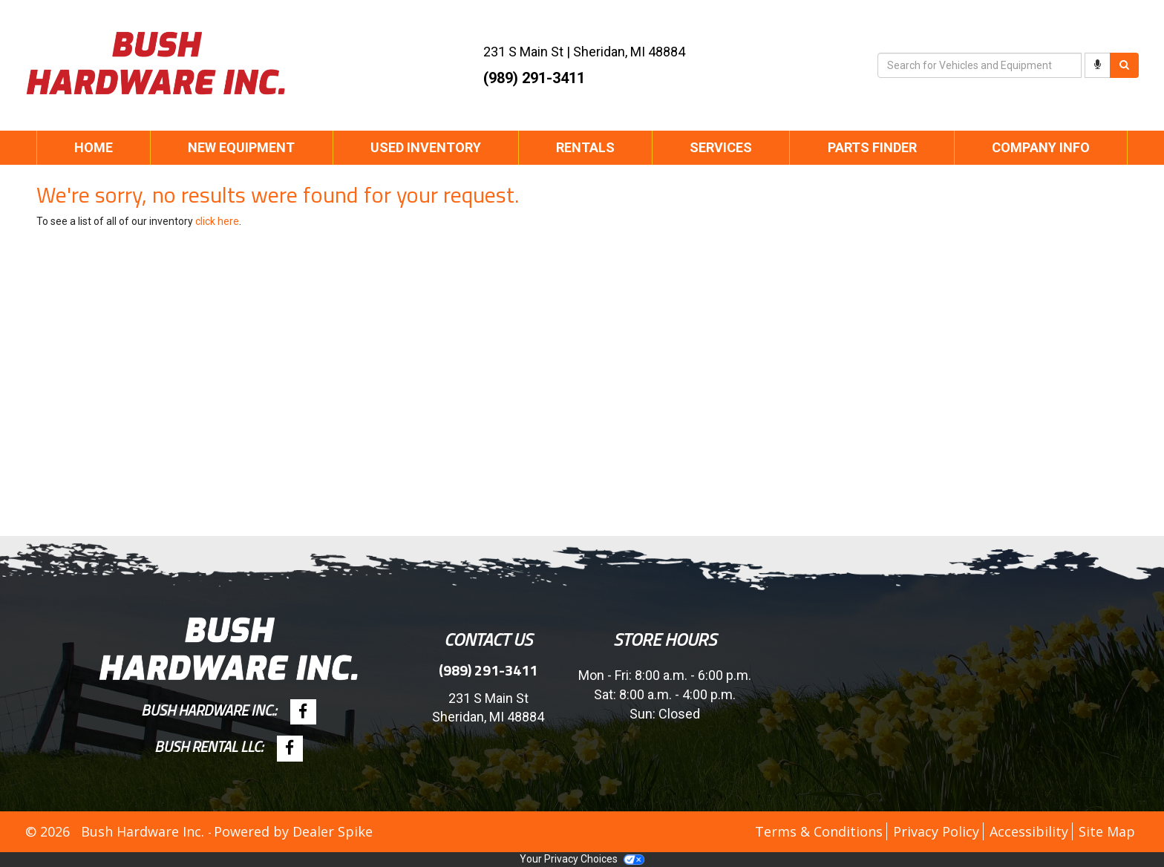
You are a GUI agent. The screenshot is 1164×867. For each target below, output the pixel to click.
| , (584, 51)
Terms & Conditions (819, 831)
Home (93, 147)
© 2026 (53, 831)
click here (217, 221)
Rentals (585, 147)
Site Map (1107, 831)
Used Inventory (425, 147)
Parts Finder (872, 147)
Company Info (1041, 147)
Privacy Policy (936, 831)
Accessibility (1029, 831)
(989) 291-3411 (534, 78)
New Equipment (241, 147)
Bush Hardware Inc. (144, 831)
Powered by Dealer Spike (293, 831)
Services (721, 147)
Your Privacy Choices (582, 859)
